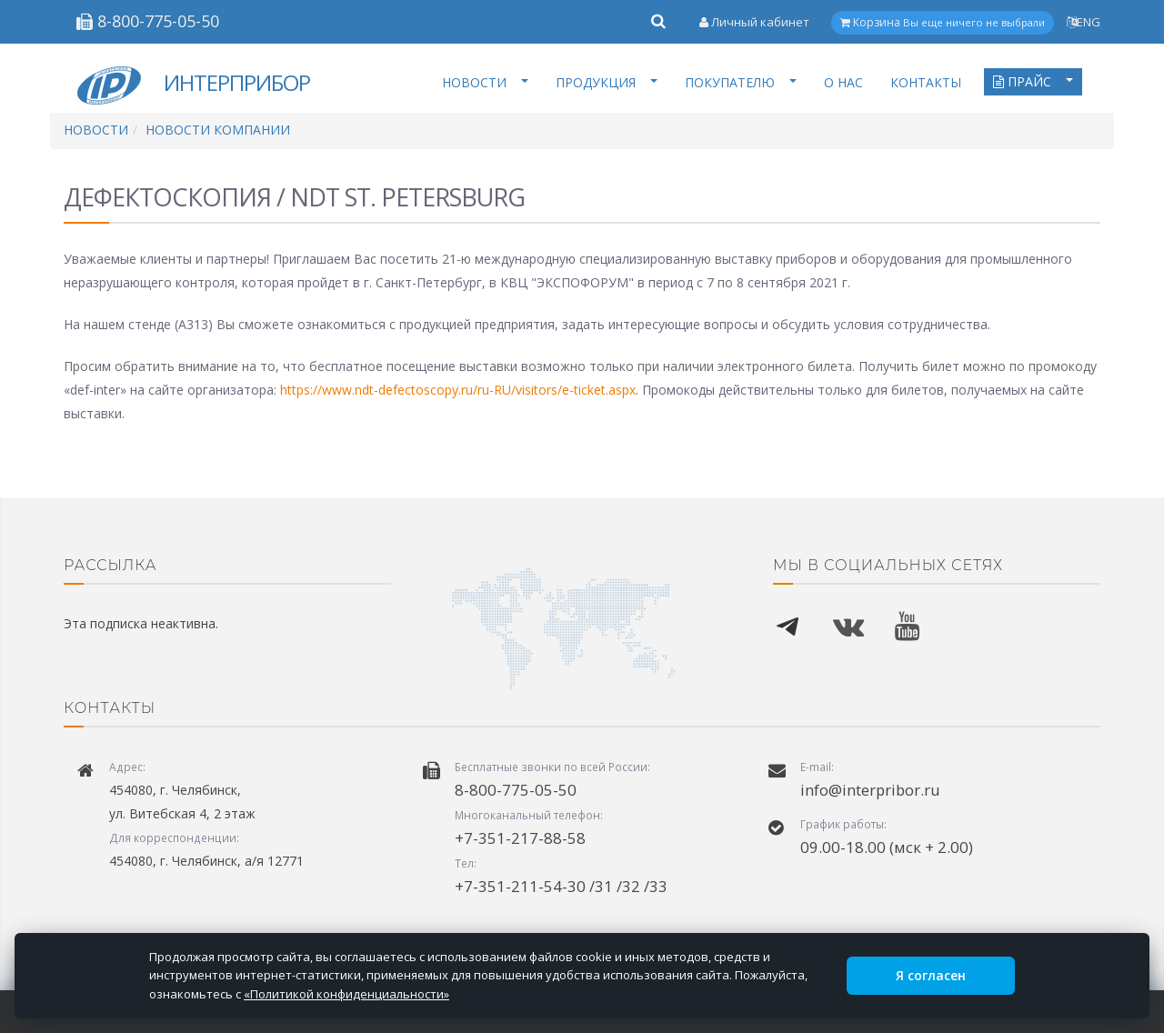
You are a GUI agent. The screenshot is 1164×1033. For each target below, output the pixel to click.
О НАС (843, 82)
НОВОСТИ (485, 82)
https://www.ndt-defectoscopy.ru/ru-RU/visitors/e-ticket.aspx (458, 389)
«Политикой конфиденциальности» (346, 994)
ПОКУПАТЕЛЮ (741, 82)
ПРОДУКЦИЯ (606, 82)
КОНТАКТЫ (925, 82)
